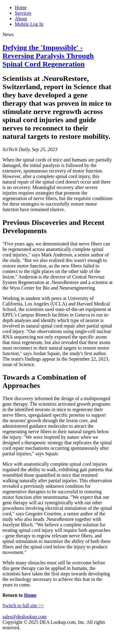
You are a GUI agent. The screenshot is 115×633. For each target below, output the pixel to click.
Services (23, 13)
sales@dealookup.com (24, 616)
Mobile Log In (29, 24)
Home (21, 7)
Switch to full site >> (23, 605)
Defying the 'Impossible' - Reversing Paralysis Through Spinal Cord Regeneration (48, 56)
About (21, 18)
